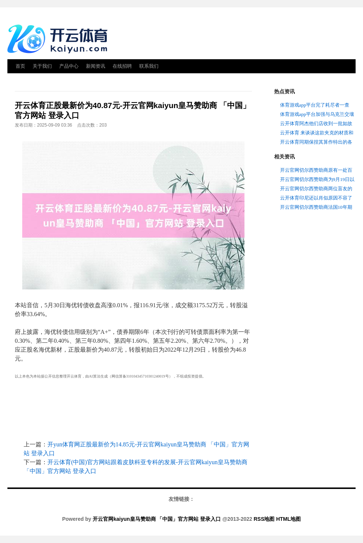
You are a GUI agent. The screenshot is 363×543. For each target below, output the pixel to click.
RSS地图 (264, 519)
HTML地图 (288, 519)
